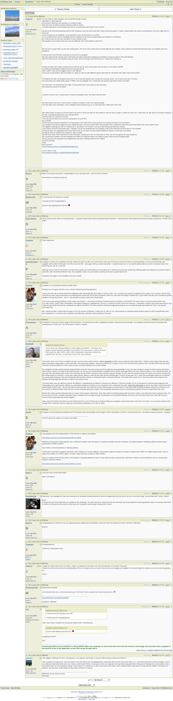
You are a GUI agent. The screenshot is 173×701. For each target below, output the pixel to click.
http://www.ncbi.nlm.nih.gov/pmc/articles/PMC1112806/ (61, 438)
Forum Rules (5, 688)
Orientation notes (9, 53)
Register (160, 2)
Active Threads (88, 4)
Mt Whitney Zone (6, 2)
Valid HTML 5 (82, 699)
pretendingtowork (145, 282)
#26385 (167, 431)
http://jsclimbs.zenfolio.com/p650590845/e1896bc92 (60, 152)
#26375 (167, 341)
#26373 (167, 282)
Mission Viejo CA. (31, 33)
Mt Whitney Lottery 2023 (12, 43)
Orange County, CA (31, 537)
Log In (169, 2)
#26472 (167, 563)
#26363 (167, 16)
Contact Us (146, 688)
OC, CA (28, 427)
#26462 (167, 520)
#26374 (167, 319)
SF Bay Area (29, 308)
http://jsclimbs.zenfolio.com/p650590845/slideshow (60, 146)
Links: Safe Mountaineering (13, 58)
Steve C (147, 194)
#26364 (167, 171)
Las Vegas (29, 211)
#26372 (167, 259)
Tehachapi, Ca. (30, 255)
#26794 (167, 655)
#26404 (167, 470)
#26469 (167, 542)
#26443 (167, 493)
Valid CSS (92, 699)
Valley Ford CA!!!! (31, 673)
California (28, 602)
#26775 (167, 606)
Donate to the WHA (10, 67)
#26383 (167, 409)
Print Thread (29, 13)
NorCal (28, 516)
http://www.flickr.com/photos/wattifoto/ (55, 598)
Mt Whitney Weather (10, 61)
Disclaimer (7, 64)
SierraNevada (146, 520)
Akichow (147, 341)
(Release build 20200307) (86, 693)
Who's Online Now (8, 71)
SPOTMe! (45, 676)
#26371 (167, 237)
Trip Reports (29, 2)
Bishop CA (29, 233)
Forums (17, 2)
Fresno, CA (29, 190)
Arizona (28, 559)
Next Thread (136, 9)
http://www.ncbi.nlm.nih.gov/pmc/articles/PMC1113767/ (61, 464)
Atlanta (28, 366)
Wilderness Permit (9, 46)
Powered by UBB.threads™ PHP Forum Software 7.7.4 (86, 691)
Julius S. (147, 171)
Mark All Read (15, 688)
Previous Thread (61, 9)
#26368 (167, 194)
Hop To (90, 680)
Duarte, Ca (29, 278)
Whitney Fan (146, 606)
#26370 (167, 216)
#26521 (167, 585)
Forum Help (155, 688)
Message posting (9, 49)
